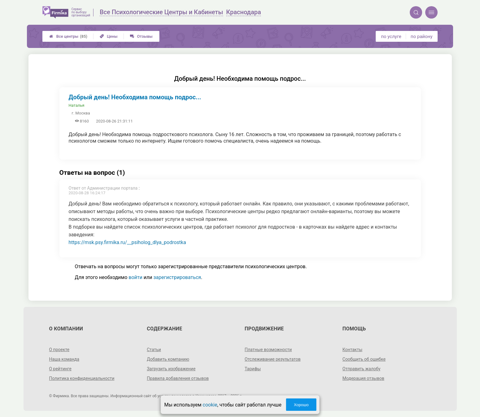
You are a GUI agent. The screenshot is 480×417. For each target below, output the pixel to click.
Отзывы (141, 36)
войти (135, 277)
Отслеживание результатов (273, 359)
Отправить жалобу (362, 368)
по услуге (391, 36)
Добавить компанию (168, 359)
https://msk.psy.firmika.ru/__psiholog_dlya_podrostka (127, 242)
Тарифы (253, 368)
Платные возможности (268, 349)
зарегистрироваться (177, 277)
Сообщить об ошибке (364, 359)
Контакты (352, 349)
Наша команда (64, 359)
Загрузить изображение (171, 368)
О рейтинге (60, 368)
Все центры (68, 36)
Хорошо (301, 404)
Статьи (154, 349)
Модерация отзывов (363, 378)
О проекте (59, 349)
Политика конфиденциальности (81, 378)
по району (421, 36)
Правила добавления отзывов (178, 378)
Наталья (76, 105)
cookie (210, 405)
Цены (109, 36)
